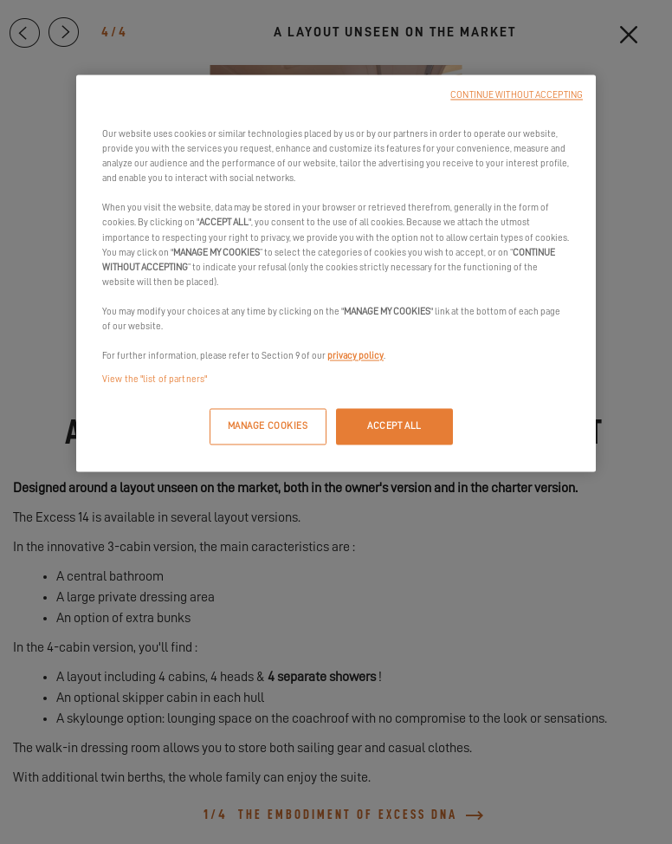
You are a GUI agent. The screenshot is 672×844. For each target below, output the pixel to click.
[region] (336, 273)
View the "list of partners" (154, 380)
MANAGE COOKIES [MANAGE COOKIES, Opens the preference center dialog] (268, 427)
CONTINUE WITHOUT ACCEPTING (516, 96)
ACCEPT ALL (394, 427)
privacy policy (355, 355)
